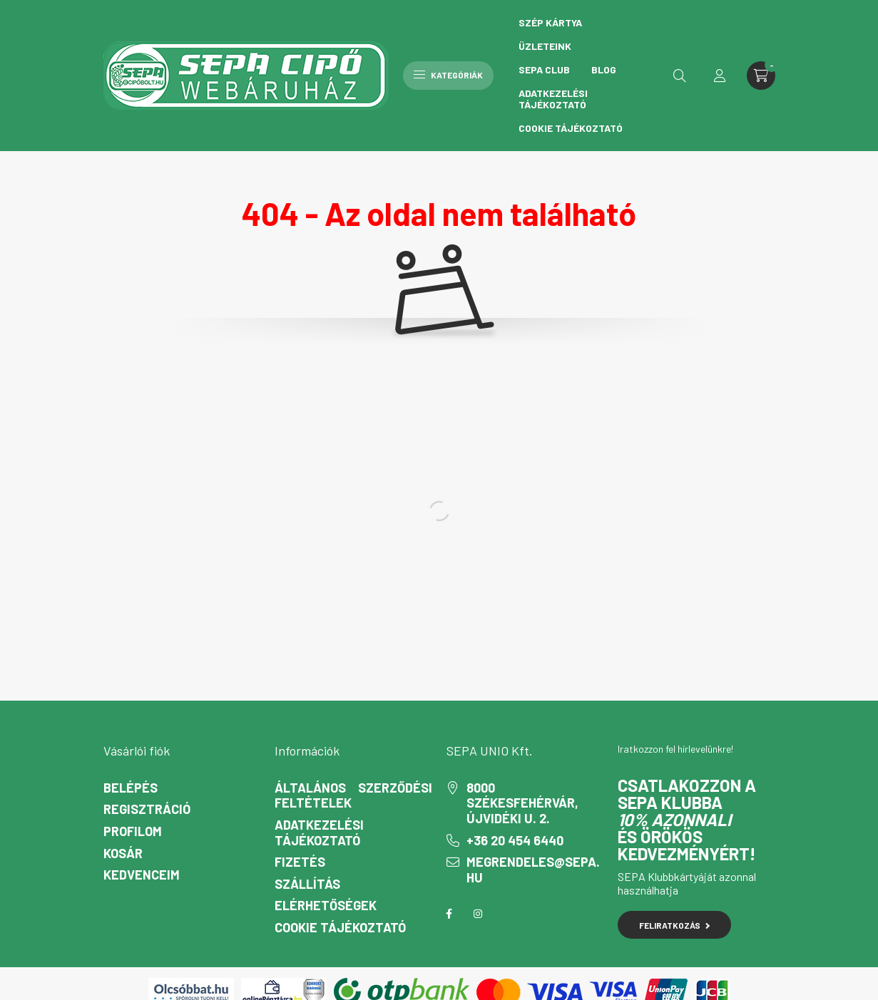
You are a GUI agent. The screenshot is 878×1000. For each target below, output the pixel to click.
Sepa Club (544, 69)
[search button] (679, 75)
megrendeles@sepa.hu (533, 870)
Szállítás (307, 884)
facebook (449, 914)
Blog (603, 69)
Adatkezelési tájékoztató (553, 98)
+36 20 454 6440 (514, 840)
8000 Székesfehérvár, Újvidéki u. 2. (522, 803)
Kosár (123, 853)
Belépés (130, 787)
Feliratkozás (674, 925)
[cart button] (761, 75)
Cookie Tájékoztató (571, 128)
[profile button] (719, 75)
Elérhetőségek (326, 905)
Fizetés (300, 862)
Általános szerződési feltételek (353, 795)
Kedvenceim (141, 874)
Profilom (132, 831)
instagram (478, 914)
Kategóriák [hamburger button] (448, 75)
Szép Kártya (550, 22)
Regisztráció (146, 809)
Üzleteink (545, 46)
